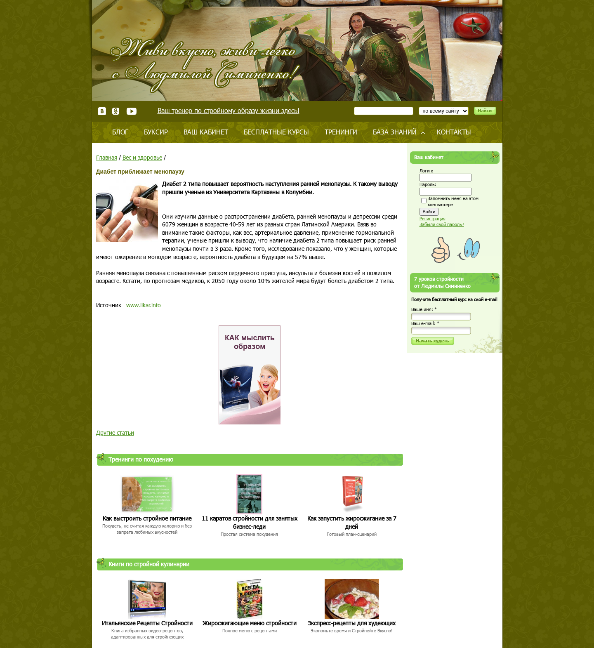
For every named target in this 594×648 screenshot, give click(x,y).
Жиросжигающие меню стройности (250, 623)
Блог (120, 131)
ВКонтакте (102, 111)
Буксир (156, 131)
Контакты (454, 131)
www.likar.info (143, 305)
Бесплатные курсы (276, 131)
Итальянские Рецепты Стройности (147, 623)
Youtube (131, 111)
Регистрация (433, 218)
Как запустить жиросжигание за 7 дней (351, 522)
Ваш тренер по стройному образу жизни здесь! (228, 110)
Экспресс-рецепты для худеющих (352, 623)
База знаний (395, 131)
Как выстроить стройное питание (147, 518)
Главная (106, 157)
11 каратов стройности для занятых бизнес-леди (249, 522)
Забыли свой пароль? (442, 224)
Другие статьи (115, 432)
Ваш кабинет (206, 131)
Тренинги (341, 131)
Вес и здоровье (142, 157)
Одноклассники (116, 111)
